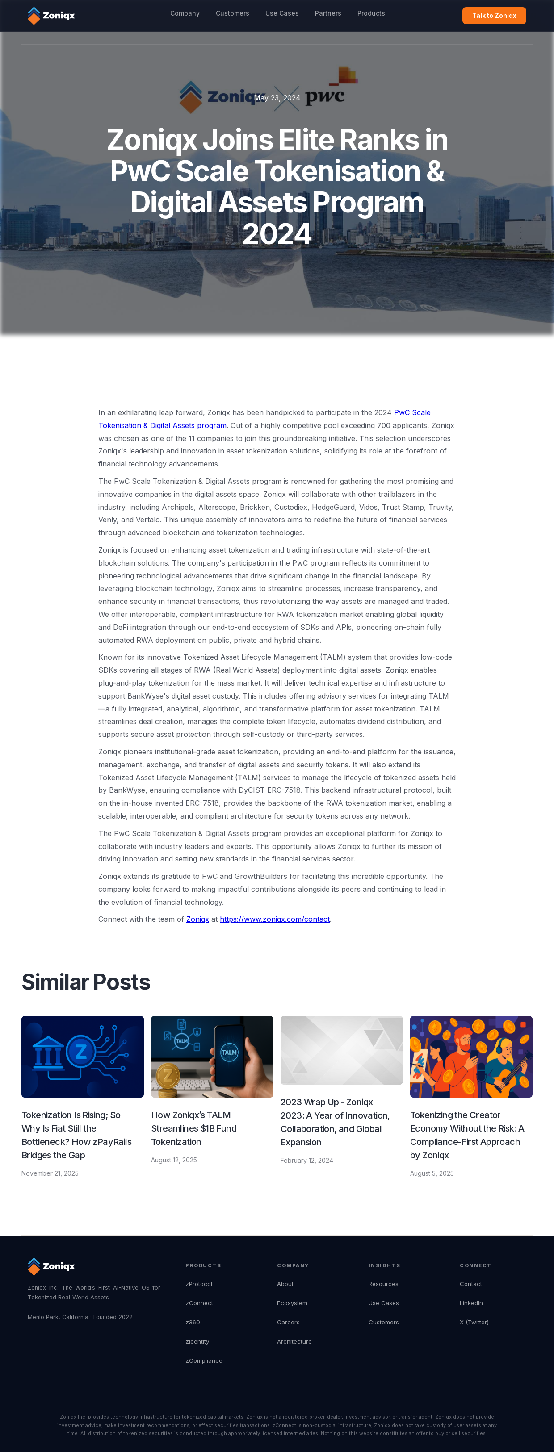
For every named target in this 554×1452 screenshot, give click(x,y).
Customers (232, 13)
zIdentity (197, 1341)
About (285, 1283)
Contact (471, 1283)
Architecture (294, 1341)
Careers (288, 1322)
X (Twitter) (474, 1322)
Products (371, 13)
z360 (192, 1322)
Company (185, 13)
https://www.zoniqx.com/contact (275, 919)
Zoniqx (197, 919)
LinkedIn (471, 1302)
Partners (328, 13)
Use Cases (282, 13)
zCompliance (203, 1360)
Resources (384, 1283)
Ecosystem (292, 1302)
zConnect (199, 1302)
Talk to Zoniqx (494, 15)
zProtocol (198, 1283)
